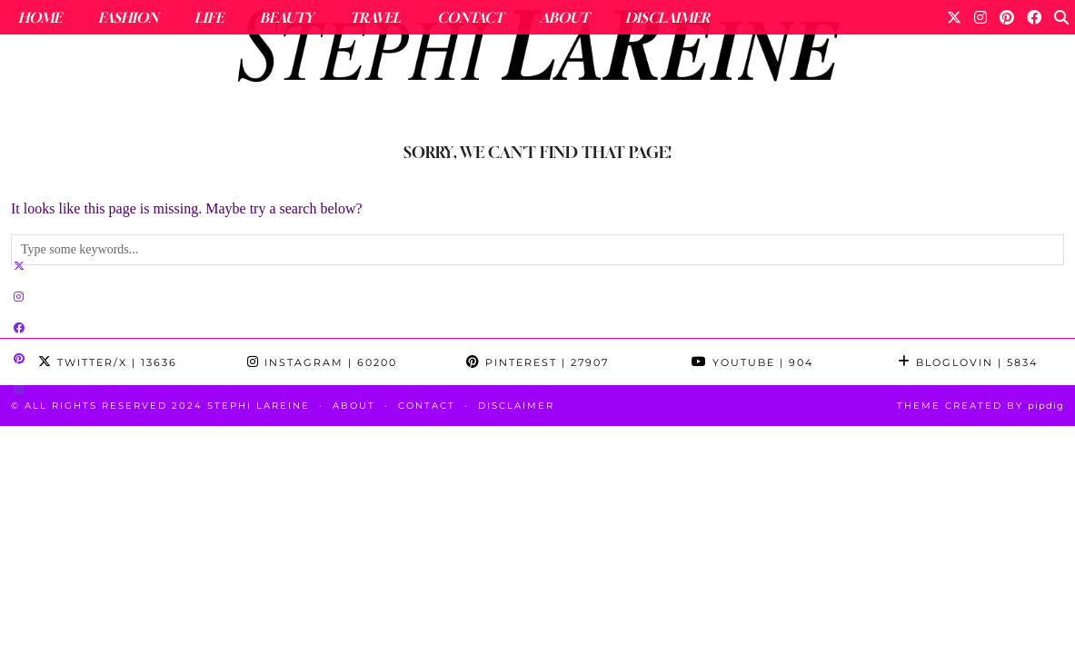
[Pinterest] (1007, 17)
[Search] (1061, 17)
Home (40, 17)
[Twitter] (954, 17)
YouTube (752, 362)
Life (209, 17)
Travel (375, 17)
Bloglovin (968, 362)
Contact (470, 17)
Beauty (287, 17)
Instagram (322, 362)
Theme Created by (980, 405)
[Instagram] (980, 17)
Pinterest (537, 362)
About (564, 17)
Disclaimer (667, 17)
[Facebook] (1034, 17)
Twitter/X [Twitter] (107, 362)
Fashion (128, 17)
